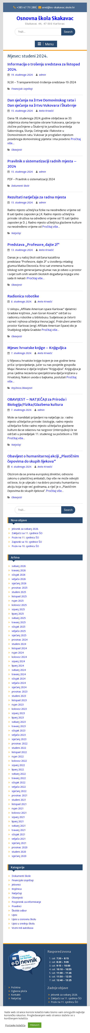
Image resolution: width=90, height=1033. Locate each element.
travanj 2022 (19, 778)
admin (42, 74)
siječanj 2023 (19, 739)
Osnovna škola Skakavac (45, 18)
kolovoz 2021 (19, 812)
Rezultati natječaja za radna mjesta (36, 197)
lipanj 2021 (18, 821)
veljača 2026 (19, 579)
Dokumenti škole (20, 185)
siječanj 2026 (19, 583)
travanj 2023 (19, 726)
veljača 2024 (19, 683)
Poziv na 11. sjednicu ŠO (25, 537)
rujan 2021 (18, 808)
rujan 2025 (18, 600)
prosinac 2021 (19, 795)
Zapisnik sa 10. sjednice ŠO (27, 541)
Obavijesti (16, 149)
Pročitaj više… (51, 227)
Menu (45, 44)
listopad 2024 (19, 648)
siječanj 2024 (19, 687)
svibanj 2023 (19, 721)
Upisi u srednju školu (23, 923)
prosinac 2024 (19, 639)
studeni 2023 (19, 695)
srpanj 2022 (18, 765)
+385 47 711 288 (26, 7)
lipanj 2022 (18, 769)
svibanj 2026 (19, 566)
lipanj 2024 (18, 665)
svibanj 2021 (19, 825)
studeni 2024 (19, 644)
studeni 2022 (19, 747)
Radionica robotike (23, 296)
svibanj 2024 (19, 670)
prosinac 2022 (19, 743)
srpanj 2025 (18, 609)
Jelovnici (16, 884)
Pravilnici (16, 906)
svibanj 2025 (19, 618)
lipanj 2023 (18, 717)
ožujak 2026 (18, 574)
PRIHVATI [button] (34, 1025)
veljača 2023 (19, 734)
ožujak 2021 (18, 834)
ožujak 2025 (18, 626)
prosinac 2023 (19, 691)
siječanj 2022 (19, 791)
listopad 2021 (19, 804)
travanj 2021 (19, 830)
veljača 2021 (19, 838)
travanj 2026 (19, 570)
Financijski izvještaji (22, 88)
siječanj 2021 (19, 843)
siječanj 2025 (19, 635)
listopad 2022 (19, 752)
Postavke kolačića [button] (15, 1025)
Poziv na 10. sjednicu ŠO (25, 546)
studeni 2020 (19, 851)
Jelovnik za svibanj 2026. (25, 528)
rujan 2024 (18, 652)
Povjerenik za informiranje (26, 902)
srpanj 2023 (18, 713)
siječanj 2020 (19, 856)
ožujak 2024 (18, 678)
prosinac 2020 (19, 847)
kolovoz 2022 (19, 760)
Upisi (14, 914)
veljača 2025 (19, 631)
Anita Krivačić (46, 110)
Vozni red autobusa (22, 927)
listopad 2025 (19, 596)
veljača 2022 (19, 786)
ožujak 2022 (18, 782)
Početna (15, 987)
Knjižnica (16, 388)
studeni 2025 (19, 592)
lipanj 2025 (18, 613)
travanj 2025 (19, 622)
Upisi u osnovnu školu (24, 919)
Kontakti (15, 994)
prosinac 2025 (19, 587)
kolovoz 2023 (19, 708)
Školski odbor (19, 910)
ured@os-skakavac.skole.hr (58, 7)
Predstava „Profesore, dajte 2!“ (33, 244)
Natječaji (16, 233)
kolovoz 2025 (19, 605)
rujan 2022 (18, 756)
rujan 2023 (18, 704)
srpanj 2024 (18, 661)
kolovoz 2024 (19, 657)
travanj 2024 (19, 674)
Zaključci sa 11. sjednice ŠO (27, 533)
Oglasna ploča (19, 991)
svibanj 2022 (19, 773)
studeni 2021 (19, 799)
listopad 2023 (19, 700)
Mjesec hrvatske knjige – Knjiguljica (36, 348)
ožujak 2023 (18, 730)
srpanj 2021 (18, 817)
